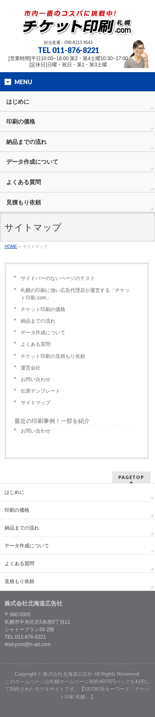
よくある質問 (35, 344)
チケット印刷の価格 (43, 309)
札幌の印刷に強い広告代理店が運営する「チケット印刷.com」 (75, 294)
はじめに (14, 492)
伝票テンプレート (40, 391)
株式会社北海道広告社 (68, 674)
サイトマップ (35, 403)
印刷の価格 (17, 510)
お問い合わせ (35, 379)
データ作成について (43, 332)
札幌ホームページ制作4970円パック (90, 681)
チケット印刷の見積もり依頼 (53, 356)
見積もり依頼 (19, 581)
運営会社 (31, 368)
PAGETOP (131, 477)
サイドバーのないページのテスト (58, 278)
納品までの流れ (38, 321)
